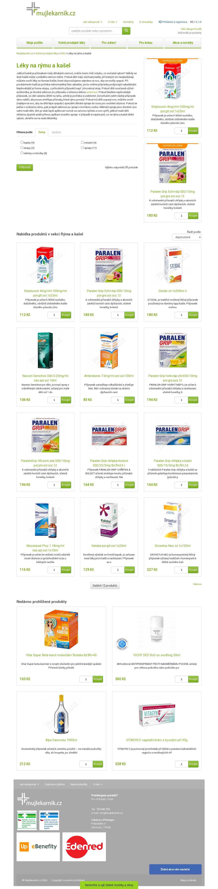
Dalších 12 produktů (105, 585)
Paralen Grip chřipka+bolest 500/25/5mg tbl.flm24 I (109, 463)
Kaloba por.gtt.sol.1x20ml (109, 546)
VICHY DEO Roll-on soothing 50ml (156, 655)
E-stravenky (146, 21)
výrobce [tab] (56, 132)
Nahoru (197, 584)
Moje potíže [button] (34, 43)
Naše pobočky (79, 784)
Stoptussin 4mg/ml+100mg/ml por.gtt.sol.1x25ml (172, 109)
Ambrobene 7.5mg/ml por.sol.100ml (109, 376)
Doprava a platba (55, 784)
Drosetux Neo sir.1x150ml (173, 546)
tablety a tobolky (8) (35, 153)
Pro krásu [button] (145, 43)
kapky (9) (29, 142)
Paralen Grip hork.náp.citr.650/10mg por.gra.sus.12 (172, 378)
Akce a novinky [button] (183, 43)
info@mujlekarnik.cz (111, 813)
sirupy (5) (29, 147)
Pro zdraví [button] (109, 43)
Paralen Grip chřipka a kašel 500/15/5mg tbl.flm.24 (173, 463)
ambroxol (91, 92)
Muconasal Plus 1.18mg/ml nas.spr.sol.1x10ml (45, 548)
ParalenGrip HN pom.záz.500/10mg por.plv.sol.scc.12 (45, 463)
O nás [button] (112, 21)
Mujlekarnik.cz (25, 53)
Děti (62, 53)
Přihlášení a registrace (173, 21)
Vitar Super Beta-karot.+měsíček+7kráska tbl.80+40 (61, 655)
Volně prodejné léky (46, 53)
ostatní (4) (90, 142)
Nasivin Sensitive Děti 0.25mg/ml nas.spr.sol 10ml (45, 378)
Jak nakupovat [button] (92, 21)
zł (200, 21)
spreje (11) (90, 147)
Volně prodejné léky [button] (71, 43)
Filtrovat (24, 167)
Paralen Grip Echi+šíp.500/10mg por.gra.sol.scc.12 (172, 194)
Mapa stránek (188, 880)
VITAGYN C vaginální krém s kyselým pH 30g (156, 740)
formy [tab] (41, 132)
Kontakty (128, 21)
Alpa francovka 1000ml (61, 740)
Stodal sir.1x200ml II (173, 291)
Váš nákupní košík (191, 29)
